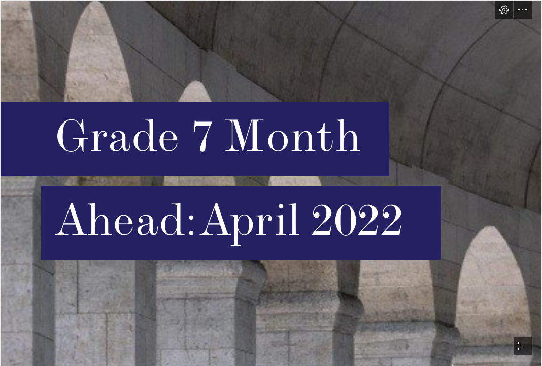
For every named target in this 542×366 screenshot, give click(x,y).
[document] (271, 183)
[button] (504, 10)
